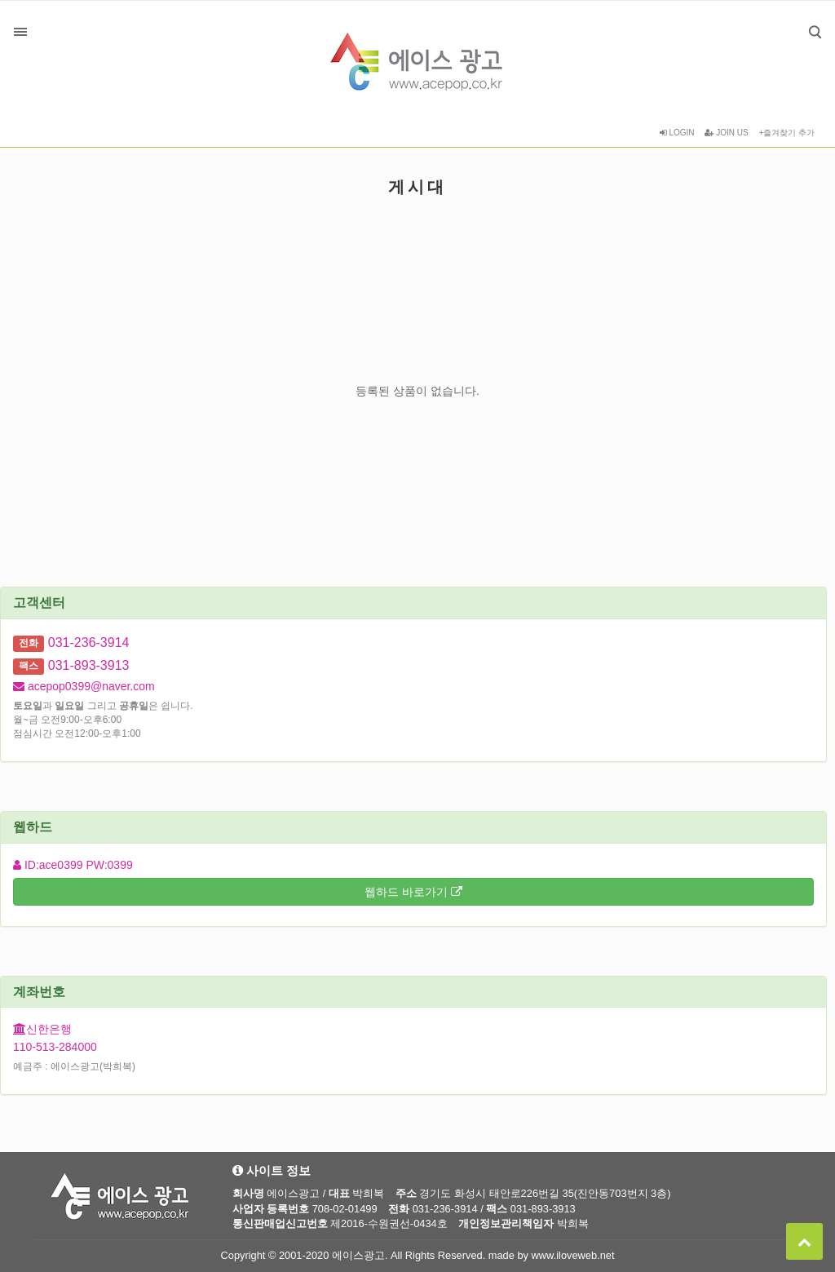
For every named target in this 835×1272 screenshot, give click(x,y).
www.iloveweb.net (573, 1255)
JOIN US (726, 132)
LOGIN (677, 132)
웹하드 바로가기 (413, 891)
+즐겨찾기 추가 (786, 132)
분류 (20, 32)
